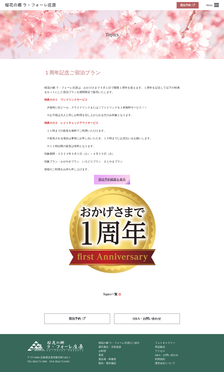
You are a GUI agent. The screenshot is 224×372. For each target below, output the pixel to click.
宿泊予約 (187, 5)
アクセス (160, 351)
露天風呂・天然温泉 (110, 347)
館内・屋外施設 (107, 363)
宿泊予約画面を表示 (112, 179)
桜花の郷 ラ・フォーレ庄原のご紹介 (119, 343)
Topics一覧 (110, 294)
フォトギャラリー (165, 343)
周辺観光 (160, 347)
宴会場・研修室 (107, 359)
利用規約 (160, 359)
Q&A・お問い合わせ (147, 318)
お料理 (102, 351)
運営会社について (165, 363)
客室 (101, 355)
